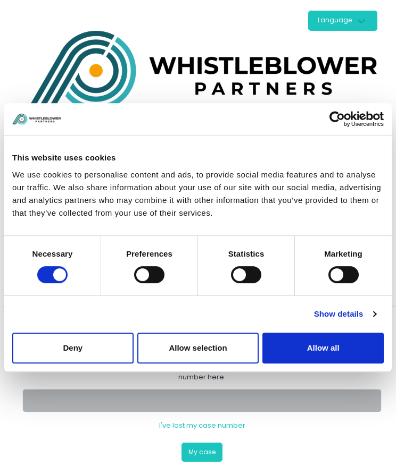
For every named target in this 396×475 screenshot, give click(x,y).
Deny (72, 347)
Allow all (323, 347)
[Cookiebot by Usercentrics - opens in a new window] (337, 119)
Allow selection (198, 347)
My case (202, 451)
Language (335, 19)
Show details (339, 313)
